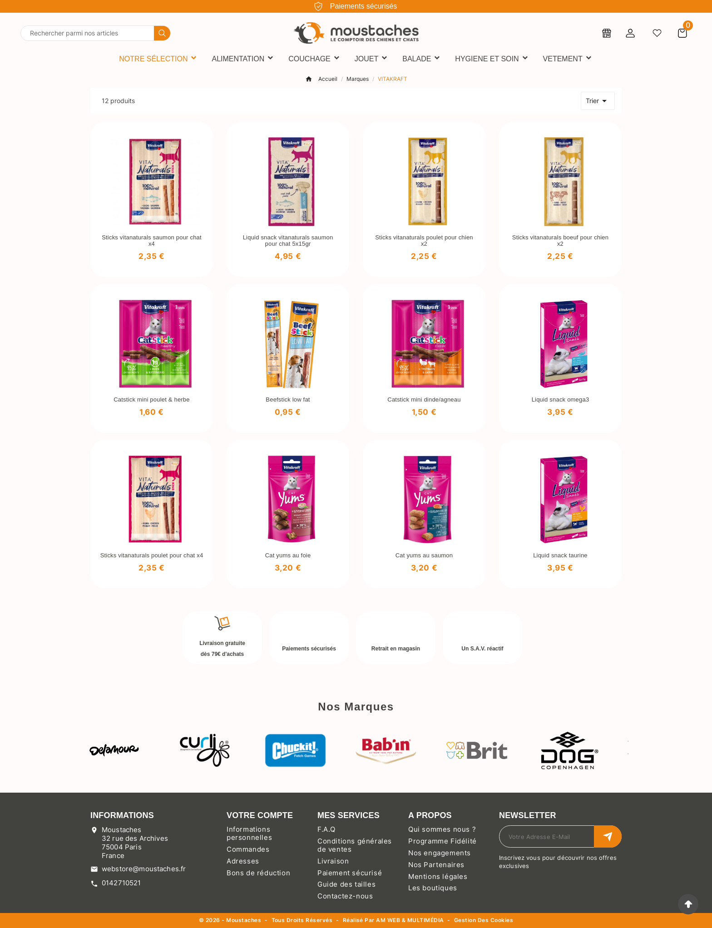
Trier (598, 100)
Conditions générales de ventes (354, 845)
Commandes (248, 849)
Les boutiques (432, 887)
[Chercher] (87, 33)
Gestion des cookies (483, 920)
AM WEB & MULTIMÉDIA (410, 920)
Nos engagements (439, 853)
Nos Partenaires (436, 864)
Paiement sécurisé (349, 872)
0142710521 (121, 882)
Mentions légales (438, 876)
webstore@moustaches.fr (144, 868)
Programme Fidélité (442, 841)
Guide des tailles (346, 884)
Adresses (243, 861)
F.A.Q (326, 829)
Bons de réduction (258, 872)
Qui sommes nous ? (442, 829)
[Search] (162, 33)
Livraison (333, 861)
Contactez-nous (345, 896)
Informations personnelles (249, 833)
